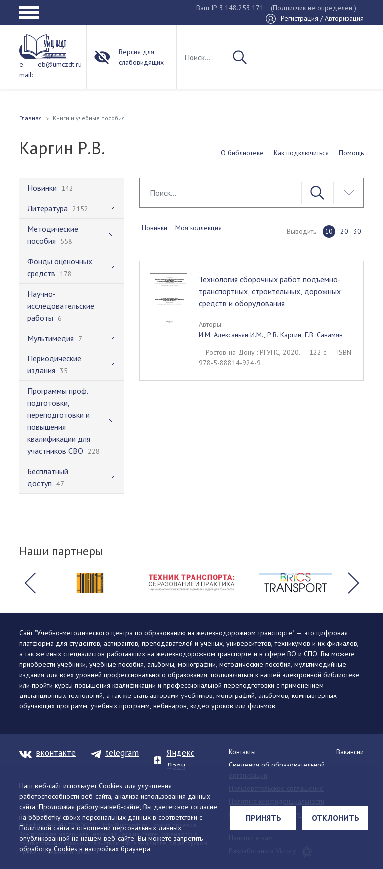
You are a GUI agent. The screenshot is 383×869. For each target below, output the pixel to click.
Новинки (154, 227)
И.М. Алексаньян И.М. (231, 334)
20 (344, 231)
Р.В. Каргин (284, 334)
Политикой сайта (44, 827)
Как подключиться (301, 152)
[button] (29, 582)
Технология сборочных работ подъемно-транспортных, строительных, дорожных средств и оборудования (270, 291)
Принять (263, 818)
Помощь (351, 152)
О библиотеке (242, 152)
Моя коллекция (198, 227)
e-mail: (26, 69)
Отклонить (335, 818)
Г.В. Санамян (324, 334)
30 (357, 231)
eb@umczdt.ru (60, 64)
